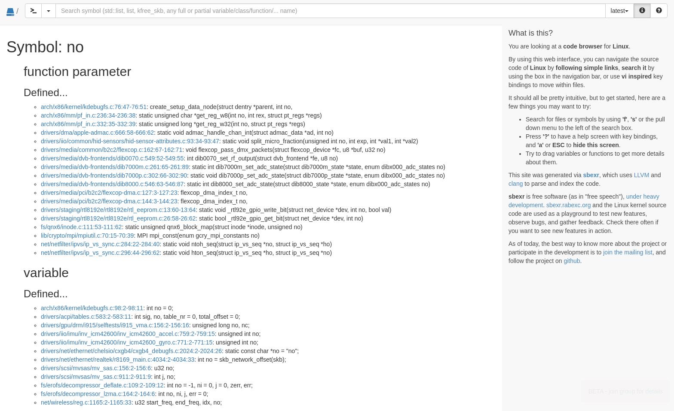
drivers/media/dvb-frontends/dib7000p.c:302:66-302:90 (114, 175)
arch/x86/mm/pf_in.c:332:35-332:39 (88, 124)
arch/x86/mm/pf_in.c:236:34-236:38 (88, 115)
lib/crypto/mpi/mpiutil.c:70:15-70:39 (87, 235)
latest (619, 10)
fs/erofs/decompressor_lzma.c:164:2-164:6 (98, 393)
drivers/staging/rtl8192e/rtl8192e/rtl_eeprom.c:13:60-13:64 (118, 209)
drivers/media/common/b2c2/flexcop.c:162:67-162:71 (111, 149)
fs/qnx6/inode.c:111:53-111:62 (81, 227)
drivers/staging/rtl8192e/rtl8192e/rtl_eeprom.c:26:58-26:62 (118, 218)
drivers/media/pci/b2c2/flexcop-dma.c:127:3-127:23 (109, 192)
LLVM (641, 175)
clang (516, 183)
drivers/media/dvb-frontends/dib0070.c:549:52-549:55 (112, 158)
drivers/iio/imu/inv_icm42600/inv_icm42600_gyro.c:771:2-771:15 (126, 342)
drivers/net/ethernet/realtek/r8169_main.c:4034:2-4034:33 (117, 359)
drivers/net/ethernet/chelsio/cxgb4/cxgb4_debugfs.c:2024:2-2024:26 (131, 351)
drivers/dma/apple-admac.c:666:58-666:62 (97, 132)
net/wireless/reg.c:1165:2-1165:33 (86, 402)
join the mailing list (627, 252)
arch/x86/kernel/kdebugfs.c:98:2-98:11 (92, 308)
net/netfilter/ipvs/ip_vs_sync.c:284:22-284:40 (100, 244)
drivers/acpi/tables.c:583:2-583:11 (86, 316)
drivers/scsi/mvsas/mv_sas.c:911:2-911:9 (96, 376)
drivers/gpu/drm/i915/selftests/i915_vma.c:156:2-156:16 (115, 325)
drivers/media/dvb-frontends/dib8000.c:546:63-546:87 (112, 184)
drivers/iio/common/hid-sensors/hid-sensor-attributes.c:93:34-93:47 (130, 141)
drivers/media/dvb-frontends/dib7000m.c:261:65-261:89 (115, 166)
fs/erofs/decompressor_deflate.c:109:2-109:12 (102, 385)
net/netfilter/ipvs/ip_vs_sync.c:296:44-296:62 (100, 252)
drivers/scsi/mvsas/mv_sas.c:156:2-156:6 (96, 368)
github (572, 260)
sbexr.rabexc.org (568, 205)
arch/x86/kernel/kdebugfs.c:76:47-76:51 (94, 106)
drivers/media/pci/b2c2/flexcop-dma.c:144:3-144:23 (109, 201)
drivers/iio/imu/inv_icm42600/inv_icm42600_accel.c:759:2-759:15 (128, 333)
